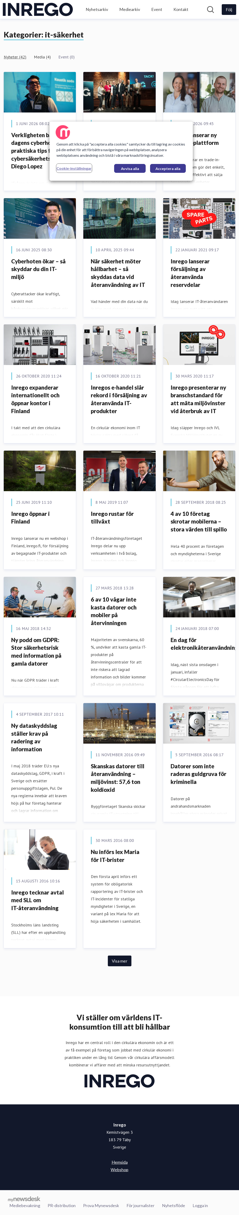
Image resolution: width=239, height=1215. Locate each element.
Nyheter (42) (15, 57)
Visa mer (119, 960)
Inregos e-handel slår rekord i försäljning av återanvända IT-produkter (119, 399)
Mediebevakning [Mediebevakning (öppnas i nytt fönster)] (24, 1205)
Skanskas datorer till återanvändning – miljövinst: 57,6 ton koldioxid (117, 778)
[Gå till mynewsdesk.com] (24, 1199)
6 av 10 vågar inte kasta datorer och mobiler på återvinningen (114, 611)
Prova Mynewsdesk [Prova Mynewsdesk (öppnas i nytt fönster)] (101, 1205)
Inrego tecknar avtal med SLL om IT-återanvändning (37, 900)
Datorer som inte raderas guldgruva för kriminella (198, 774)
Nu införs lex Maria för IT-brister (115, 855)
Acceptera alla (167, 168)
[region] (121, 151)
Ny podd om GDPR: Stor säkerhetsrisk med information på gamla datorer (36, 651)
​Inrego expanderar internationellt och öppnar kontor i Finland (35, 399)
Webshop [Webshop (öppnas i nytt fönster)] (119, 1169)
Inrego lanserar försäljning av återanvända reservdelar (190, 273)
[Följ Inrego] (229, 9)
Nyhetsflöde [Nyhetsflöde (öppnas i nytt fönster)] (173, 1205)
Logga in (200, 1205)
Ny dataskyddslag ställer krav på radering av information (34, 737)
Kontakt (180, 9)
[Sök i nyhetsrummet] (210, 9)
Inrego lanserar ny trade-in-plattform (195, 139)
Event (156, 9)
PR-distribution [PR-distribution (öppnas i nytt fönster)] (62, 1205)
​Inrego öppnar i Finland (30, 517)
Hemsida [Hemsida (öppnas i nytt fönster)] (120, 1162)
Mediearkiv (129, 9)
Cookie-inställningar (74, 168)
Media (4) (42, 57)
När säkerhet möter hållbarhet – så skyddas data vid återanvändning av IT (118, 273)
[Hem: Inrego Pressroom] (38, 9)
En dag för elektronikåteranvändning (204, 643)
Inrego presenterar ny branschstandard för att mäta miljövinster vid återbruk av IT (198, 399)
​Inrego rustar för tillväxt (112, 517)
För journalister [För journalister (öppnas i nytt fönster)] (141, 1205)
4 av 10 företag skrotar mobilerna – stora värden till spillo (199, 521)
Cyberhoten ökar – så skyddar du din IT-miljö (38, 269)
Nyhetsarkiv (97, 9)
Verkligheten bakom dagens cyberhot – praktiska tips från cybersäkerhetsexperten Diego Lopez (42, 151)
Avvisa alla (130, 168)
